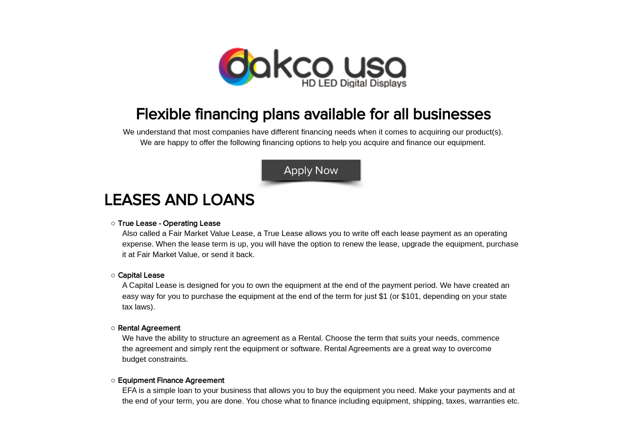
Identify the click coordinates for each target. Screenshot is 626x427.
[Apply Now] (311, 170)
